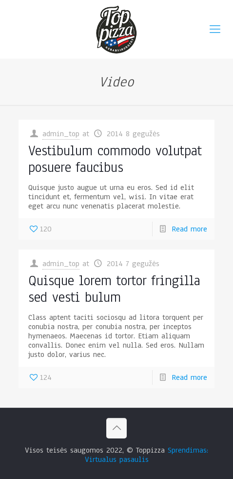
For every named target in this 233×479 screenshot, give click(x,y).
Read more (189, 229)
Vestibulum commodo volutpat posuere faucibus (115, 159)
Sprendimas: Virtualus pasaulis (147, 455)
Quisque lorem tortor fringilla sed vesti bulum (114, 289)
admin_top (60, 133)
